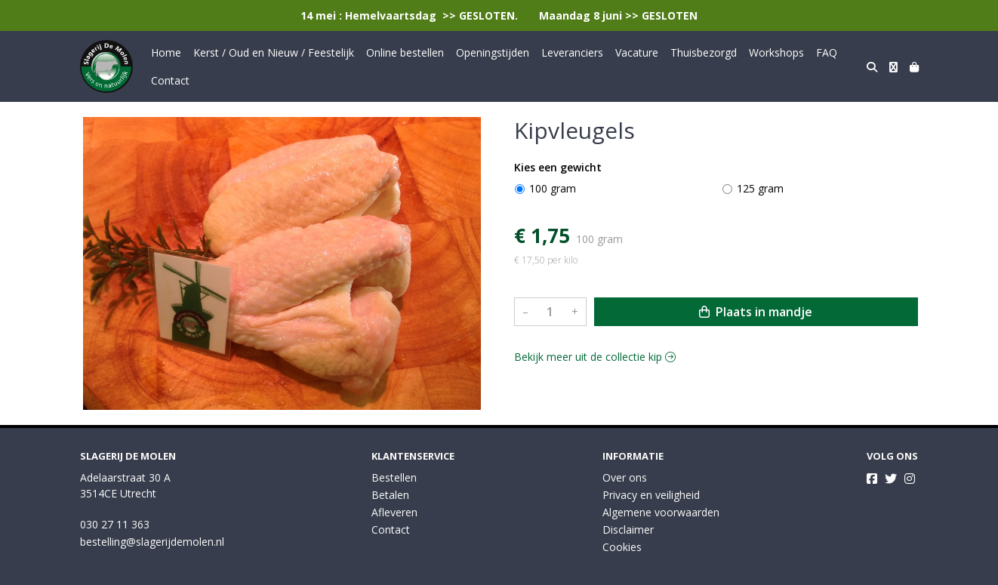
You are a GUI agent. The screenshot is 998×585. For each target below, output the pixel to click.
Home (166, 52)
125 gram (760, 188)
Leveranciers (572, 52)
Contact (170, 80)
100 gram (552, 188)
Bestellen (394, 477)
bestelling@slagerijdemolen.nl (152, 541)
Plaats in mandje (755, 311)
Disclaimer (628, 529)
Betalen (390, 495)
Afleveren (394, 512)
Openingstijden (492, 52)
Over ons (624, 477)
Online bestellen (405, 52)
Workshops (776, 52)
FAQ (826, 52)
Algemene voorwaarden (660, 512)
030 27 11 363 (114, 524)
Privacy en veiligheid (651, 495)
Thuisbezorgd (703, 52)
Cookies (622, 547)
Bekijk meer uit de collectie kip (595, 356)
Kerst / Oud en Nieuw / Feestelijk (273, 52)
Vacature (636, 52)
